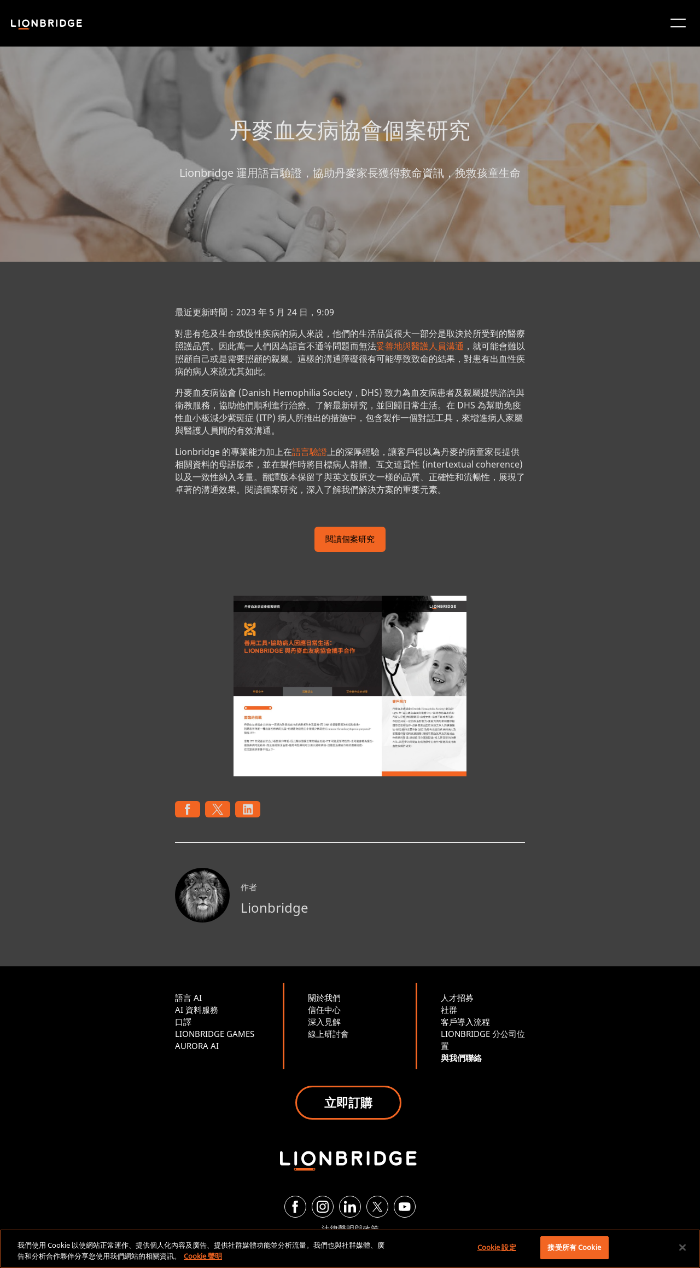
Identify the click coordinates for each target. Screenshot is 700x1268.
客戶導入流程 (465, 1021)
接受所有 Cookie (573, 1247)
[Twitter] (377, 1207)
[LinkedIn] (350, 1207)
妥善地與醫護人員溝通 (420, 346)
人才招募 (457, 997)
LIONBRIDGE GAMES (214, 1033)
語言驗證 (309, 452)
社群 (449, 1009)
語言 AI (188, 997)
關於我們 (324, 997)
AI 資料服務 (196, 1009)
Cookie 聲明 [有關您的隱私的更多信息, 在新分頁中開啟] (203, 1256)
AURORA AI (197, 1045)
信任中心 (324, 1009)
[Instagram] (323, 1207)
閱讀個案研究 (350, 540)
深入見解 (324, 1021)
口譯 (183, 1021)
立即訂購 (348, 1102)
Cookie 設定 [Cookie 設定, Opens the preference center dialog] (496, 1247)
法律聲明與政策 (350, 1228)
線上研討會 (328, 1033)
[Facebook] (295, 1207)
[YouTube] (405, 1207)
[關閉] (682, 1247)
